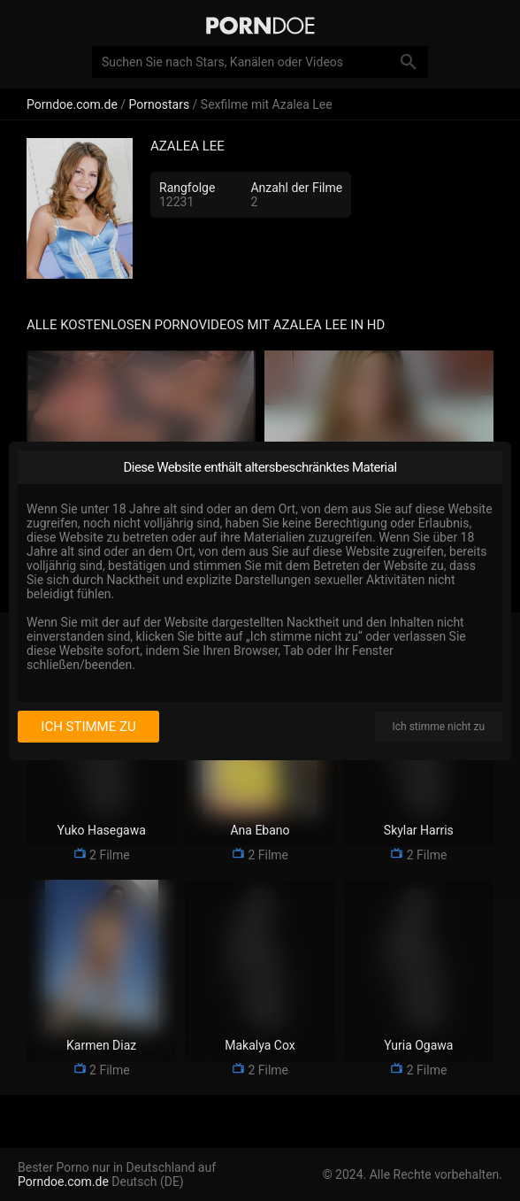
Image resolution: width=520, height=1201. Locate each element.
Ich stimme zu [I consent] (88, 727)
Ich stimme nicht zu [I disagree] (439, 726)
